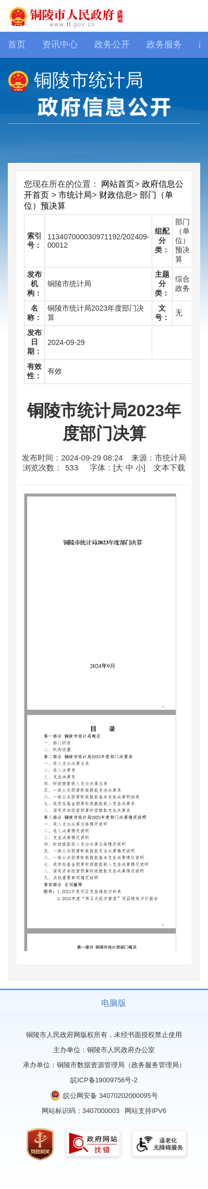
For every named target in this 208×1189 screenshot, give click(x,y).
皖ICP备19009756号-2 (104, 1080)
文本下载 (169, 467)
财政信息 (115, 194)
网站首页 (117, 184)
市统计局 (75, 194)
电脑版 (113, 1003)
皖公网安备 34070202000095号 (110, 1095)
